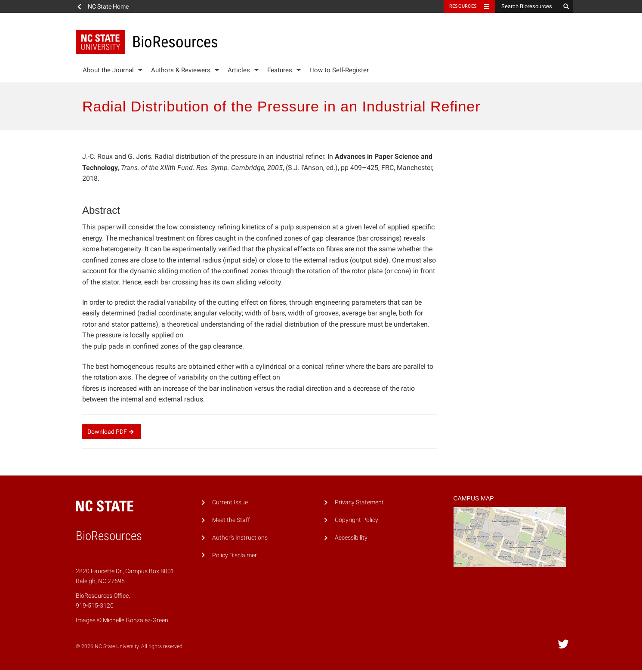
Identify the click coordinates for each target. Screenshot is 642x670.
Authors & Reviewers (180, 70)
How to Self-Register (339, 70)
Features (279, 70)
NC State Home (108, 6)
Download (111, 431)
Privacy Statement (359, 502)
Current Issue (230, 502)
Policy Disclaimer (234, 555)
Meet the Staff (231, 520)
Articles (239, 70)
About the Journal (108, 70)
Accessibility (351, 537)
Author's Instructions (240, 537)
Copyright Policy (356, 520)
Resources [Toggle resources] (463, 6)
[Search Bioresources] (527, 6)
